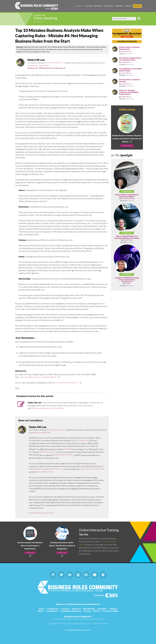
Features (89, 6)
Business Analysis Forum (59, 472)
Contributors (51, 611)
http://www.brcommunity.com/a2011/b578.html (50, 408)
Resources (98, 6)
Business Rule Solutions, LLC (55, 63)
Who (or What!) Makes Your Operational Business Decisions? (127, 240)
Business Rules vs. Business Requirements (129, 48)
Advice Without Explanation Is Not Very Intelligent (127, 198)
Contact (87, 611)
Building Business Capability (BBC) (39, 66)
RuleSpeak (67, 449)
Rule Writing (108, 6)
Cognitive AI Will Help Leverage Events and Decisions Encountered (127, 284)
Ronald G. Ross (128, 244)
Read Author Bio (32, 68)
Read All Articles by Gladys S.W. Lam (54, 68)
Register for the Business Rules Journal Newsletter (78, 604)
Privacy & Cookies (112, 611)
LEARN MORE (127, 147)
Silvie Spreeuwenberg (128, 200)
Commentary (79, 6)
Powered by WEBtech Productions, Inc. (78, 630)
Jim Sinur (128, 287)
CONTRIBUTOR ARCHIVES (127, 41)
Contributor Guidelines (70, 611)
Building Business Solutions (64, 455)
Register (137, 6)
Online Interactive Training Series (94, 532)
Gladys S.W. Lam (39, 22)
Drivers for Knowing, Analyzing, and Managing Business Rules (129, 94)
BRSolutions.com (83, 440)
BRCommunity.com (48, 452)
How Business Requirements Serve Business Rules (128, 60)
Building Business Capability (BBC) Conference (48, 469)
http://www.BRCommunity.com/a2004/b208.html (39, 377)
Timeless (128, 6)
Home (39, 609)
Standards (119, 6)
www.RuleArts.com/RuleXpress (67, 383)
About (39, 611)
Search (98, 611)
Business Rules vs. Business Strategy (129, 83)
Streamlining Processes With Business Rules (129, 72)
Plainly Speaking (48, 18)
